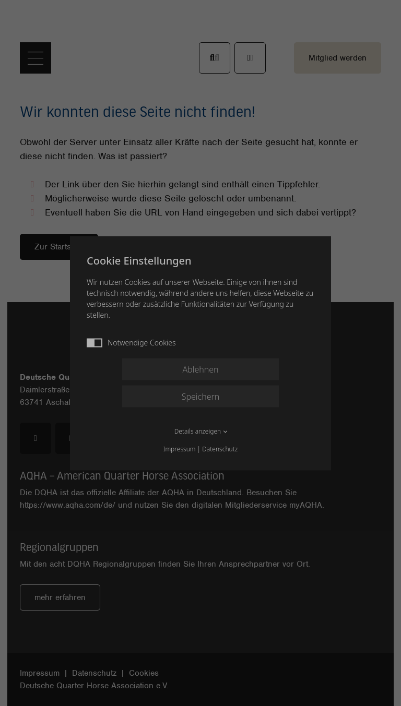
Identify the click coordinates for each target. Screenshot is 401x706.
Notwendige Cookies (131, 342)
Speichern (201, 396)
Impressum (179, 448)
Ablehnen (200, 369)
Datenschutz (220, 448)
